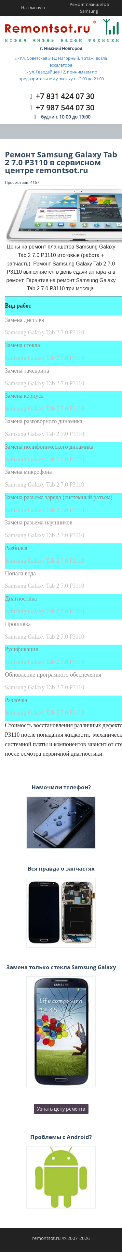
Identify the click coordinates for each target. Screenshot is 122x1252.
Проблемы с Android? (61, 1137)
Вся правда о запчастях (61, 868)
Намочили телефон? (61, 787)
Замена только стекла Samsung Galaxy (61, 967)
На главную (33, 7)
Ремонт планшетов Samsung (89, 7)
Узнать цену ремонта (61, 1109)
